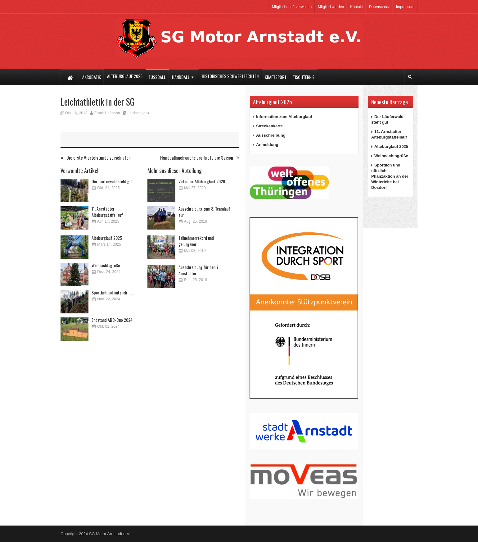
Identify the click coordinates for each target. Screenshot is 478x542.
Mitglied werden (331, 7)
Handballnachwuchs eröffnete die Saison (199, 157)
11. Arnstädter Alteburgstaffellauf (107, 211)
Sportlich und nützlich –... (112, 292)
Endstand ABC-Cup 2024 (112, 320)
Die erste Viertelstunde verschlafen (96, 157)
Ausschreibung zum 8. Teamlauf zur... (204, 211)
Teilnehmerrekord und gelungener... (196, 241)
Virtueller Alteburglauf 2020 (201, 181)
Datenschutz (379, 7)
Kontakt (356, 7)
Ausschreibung (271, 135)
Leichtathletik (138, 113)
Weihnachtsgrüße (106, 265)
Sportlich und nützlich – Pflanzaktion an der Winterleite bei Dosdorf (389, 176)
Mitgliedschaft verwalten (292, 7)
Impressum (405, 7)
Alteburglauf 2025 (107, 238)
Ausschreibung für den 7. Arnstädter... (198, 270)
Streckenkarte (269, 126)
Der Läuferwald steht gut (112, 181)
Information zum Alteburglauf (284, 116)
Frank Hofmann (107, 113)
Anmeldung (267, 144)
